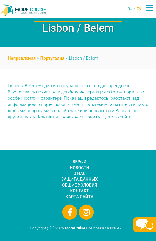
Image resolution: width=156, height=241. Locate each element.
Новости (79, 167)
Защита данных (79, 179)
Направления (22, 58)
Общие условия (79, 185)
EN (139, 9)
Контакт (79, 190)
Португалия (52, 58)
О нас (79, 173)
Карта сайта (79, 196)
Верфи (80, 161)
